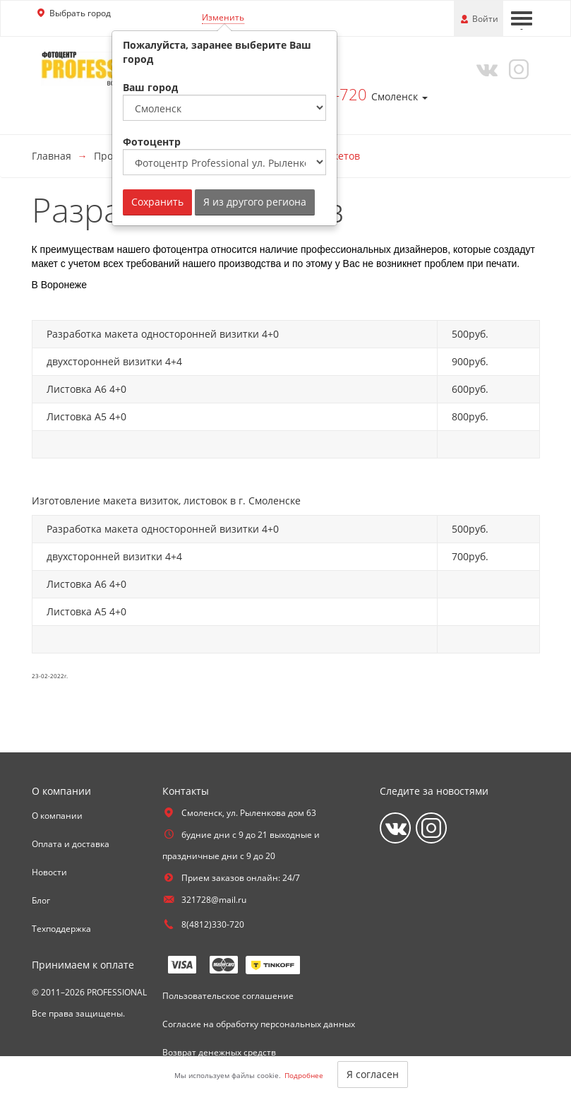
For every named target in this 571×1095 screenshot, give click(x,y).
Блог (41, 900)
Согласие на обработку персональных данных (258, 1024)
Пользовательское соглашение (228, 996)
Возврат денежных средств (219, 1052)
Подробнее (303, 1075)
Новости (49, 872)
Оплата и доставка (70, 844)
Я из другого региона (254, 201)
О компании (57, 816)
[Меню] (521, 18)
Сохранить (157, 201)
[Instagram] (516, 68)
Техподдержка (61, 929)
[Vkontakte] (483, 68)
